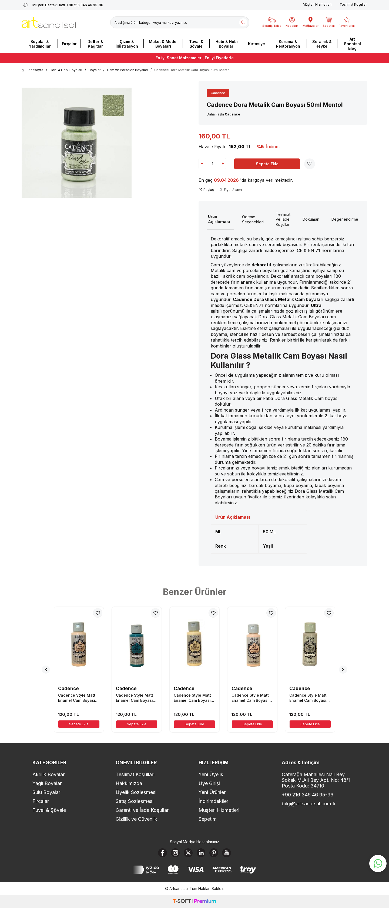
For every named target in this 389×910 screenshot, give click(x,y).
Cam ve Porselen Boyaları (127, 70)
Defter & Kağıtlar (95, 43)
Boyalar (94, 70)
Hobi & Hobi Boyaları (227, 43)
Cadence (218, 93)
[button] (46, 670)
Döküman (311, 219)
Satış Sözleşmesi (134, 801)
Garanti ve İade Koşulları (143, 810)
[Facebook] (157, 853)
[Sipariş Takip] (271, 22)
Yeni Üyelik (211, 774)
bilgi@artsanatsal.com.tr (309, 803)
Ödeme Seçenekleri (253, 219)
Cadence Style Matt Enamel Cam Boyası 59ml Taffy (192, 698)
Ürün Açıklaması (219, 219)
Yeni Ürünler (212, 792)
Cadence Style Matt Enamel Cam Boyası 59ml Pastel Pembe (76, 698)
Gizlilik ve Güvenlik (136, 819)
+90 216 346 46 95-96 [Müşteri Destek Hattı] (62, 5)
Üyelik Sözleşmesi (136, 792)
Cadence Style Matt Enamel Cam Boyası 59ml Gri (308, 698)
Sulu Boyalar (46, 792)
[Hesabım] (292, 22)
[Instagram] (172, 853)
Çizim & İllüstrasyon (127, 43)
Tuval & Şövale (196, 43)
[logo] (49, 22)
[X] (187, 853)
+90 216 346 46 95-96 (307, 795)
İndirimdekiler (213, 801)
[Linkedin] (202, 853)
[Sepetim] (329, 22)
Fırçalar (69, 43)
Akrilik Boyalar (48, 774)
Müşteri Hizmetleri (317, 4)
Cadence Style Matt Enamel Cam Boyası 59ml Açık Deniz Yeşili (136, 698)
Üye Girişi (209, 783)
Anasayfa (32, 70)
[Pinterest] (217, 853)
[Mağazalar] (310, 22)
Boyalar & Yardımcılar (40, 43)
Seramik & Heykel (322, 43)
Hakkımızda (129, 783)
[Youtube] (231, 853)
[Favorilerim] (347, 22)
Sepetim (208, 819)
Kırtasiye (256, 43)
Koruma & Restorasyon (288, 43)
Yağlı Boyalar (47, 783)
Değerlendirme (344, 219)
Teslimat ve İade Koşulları (283, 219)
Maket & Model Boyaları (163, 43)
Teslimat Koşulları (353, 4)
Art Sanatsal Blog (352, 44)
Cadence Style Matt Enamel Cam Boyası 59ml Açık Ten (250, 698)
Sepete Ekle (267, 163)
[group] (77, 143)
